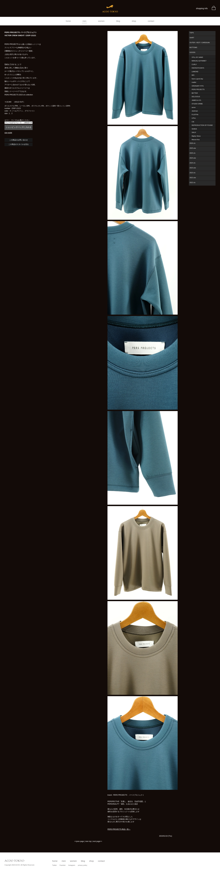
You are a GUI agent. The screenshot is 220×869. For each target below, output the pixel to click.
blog (118, 21)
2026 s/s (192, 143)
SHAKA (194, 129)
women (101, 21)
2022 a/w (193, 177)
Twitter (54, 865)
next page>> (97, 841)
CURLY (194, 64)
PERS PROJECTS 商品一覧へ (118, 829)
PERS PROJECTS (198, 89)
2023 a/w (193, 168)
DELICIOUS (196, 96)
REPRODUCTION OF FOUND (202, 125)
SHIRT (192, 37)
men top (88, 841)
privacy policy (82, 865)
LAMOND (195, 71)
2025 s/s (192, 153)
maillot (194, 82)
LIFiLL (194, 118)
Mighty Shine (196, 136)
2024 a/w (193, 158)
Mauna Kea (196, 139)
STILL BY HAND (197, 57)
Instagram (71, 865)
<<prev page (79, 841)
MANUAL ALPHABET (199, 61)
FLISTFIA (195, 114)
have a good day (197, 79)
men (84, 21)
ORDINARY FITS (198, 86)
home (68, 21)
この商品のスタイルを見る (18, 144)
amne (194, 107)
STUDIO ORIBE (197, 104)
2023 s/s (192, 173)
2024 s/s (192, 163)
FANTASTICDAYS (198, 68)
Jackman (195, 111)
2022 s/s (192, 182)
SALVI (194, 132)
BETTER (195, 93)
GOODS (192, 52)
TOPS (192, 33)
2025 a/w (193, 148)
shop (134, 21)
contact (151, 21)
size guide (8, 133)
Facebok (62, 865)
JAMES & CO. (196, 100)
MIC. (193, 75)
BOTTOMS (193, 47)
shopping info (202, 8)
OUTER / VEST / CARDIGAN (200, 42)
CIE (193, 122)
